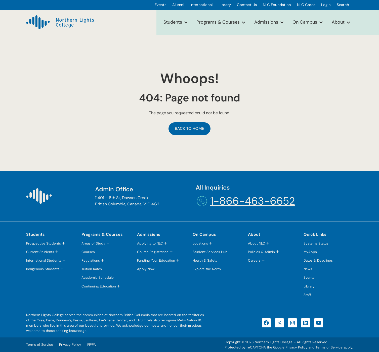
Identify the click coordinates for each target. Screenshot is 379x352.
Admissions (266, 22)
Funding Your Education (156, 260)
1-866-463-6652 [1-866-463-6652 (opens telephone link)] (252, 201)
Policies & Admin (261, 252)
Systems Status (316, 243)
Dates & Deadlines (318, 260)
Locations (200, 243)
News (308, 269)
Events (309, 277)
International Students (43, 260)
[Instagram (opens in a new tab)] (292, 322)
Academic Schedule (97, 277)
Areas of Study (93, 243)
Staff (307, 295)
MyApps (310, 252)
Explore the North (207, 269)
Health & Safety (205, 260)
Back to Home (189, 128)
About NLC (256, 243)
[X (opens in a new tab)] (279, 322)
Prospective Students (43, 243)
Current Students (40, 252)
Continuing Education (98, 286)
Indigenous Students (42, 269)
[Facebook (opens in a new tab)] (266, 322)
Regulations (90, 260)
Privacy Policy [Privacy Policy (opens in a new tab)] (296, 347)
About (338, 22)
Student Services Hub (210, 252)
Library (309, 286)
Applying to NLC (150, 243)
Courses (88, 252)
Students (172, 22)
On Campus (304, 22)
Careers (254, 260)
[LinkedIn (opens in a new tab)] (305, 322)
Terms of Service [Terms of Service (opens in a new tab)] (329, 347)
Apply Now (145, 269)
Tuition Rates (91, 269)
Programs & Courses (218, 22)
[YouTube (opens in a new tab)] (318, 322)
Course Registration (153, 252)
